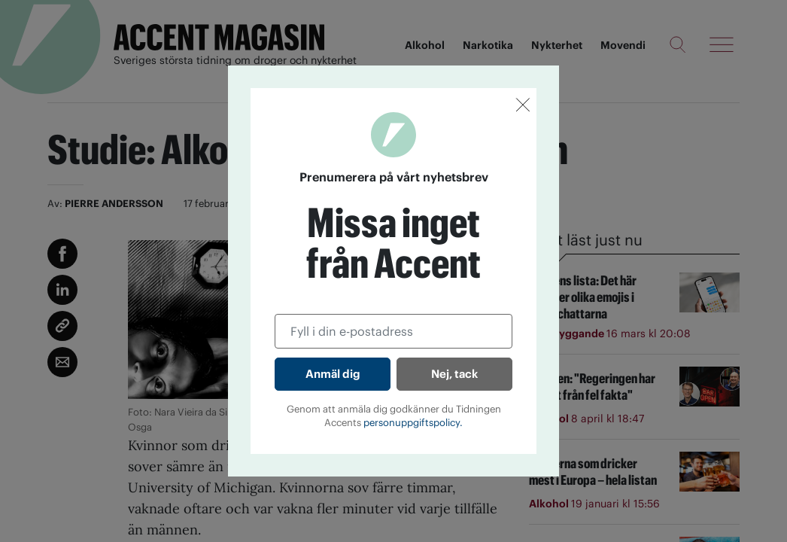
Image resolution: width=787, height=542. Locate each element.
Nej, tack (454, 374)
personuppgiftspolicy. (413, 422)
